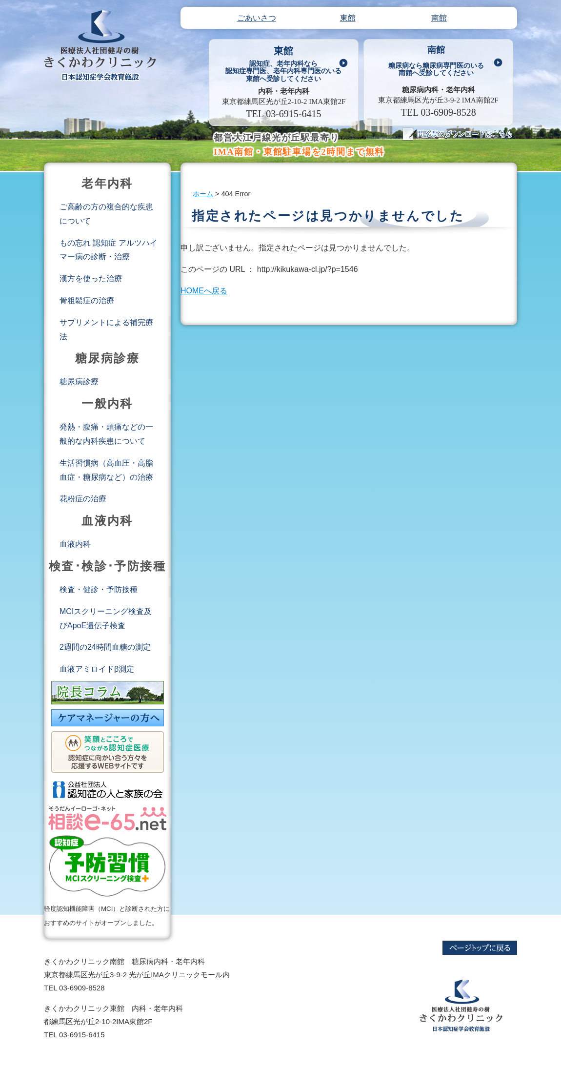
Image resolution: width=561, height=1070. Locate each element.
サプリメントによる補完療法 (106, 329)
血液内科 (75, 544)
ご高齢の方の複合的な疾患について (106, 214)
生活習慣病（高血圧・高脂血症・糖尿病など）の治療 (106, 470)
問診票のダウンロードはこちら (457, 134)
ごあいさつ (256, 18)
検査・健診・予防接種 (99, 589)
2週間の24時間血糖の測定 (105, 647)
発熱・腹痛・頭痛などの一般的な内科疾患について (106, 434)
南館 (436, 62)
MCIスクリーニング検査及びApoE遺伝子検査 (106, 618)
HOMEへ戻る (203, 291)
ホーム (203, 194)
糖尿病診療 (79, 381)
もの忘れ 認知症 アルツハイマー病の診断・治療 (109, 250)
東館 (283, 63)
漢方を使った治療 (91, 278)
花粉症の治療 (83, 498)
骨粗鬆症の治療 (87, 300)
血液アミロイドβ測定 (97, 669)
